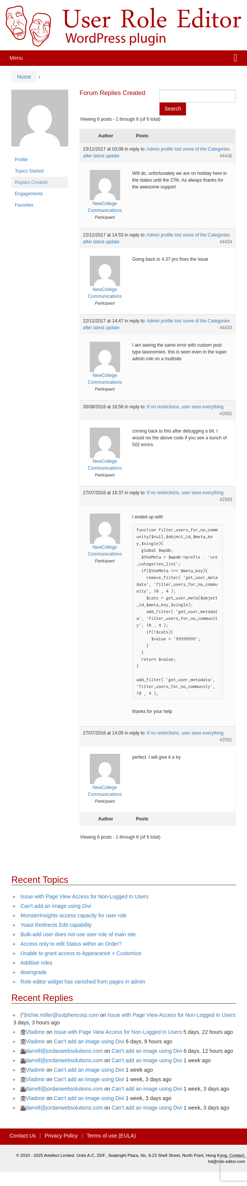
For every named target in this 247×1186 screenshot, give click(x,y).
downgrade (33, 972)
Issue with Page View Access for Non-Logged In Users (84, 896)
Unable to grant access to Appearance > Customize (80, 953)
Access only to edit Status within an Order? (71, 944)
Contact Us (22, 1136)
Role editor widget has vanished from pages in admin (82, 982)
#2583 (226, 499)
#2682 (226, 413)
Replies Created (31, 182)
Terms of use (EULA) (111, 1136)
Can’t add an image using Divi (55, 906)
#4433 (226, 327)
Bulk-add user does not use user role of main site (78, 934)
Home (24, 77)
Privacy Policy (61, 1136)
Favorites (24, 205)
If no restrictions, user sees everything (185, 406)
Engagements (29, 193)
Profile (21, 159)
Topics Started (29, 171)
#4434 (226, 241)
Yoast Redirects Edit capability (56, 925)
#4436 (226, 156)
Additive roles (36, 963)
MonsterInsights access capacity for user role (73, 915)
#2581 (226, 739)
